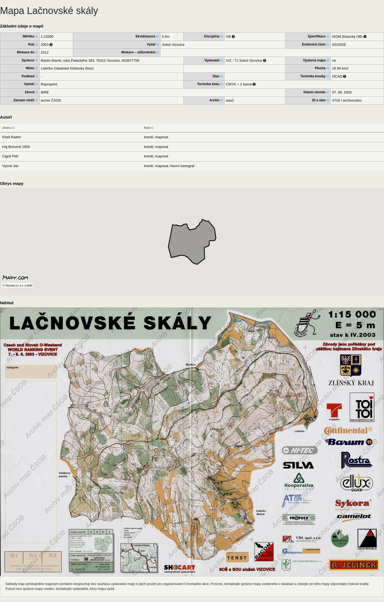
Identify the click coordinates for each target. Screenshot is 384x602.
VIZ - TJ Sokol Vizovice (244, 60)
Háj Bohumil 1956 (16, 147)
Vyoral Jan (10, 166)
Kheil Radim (11, 137)
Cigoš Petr (10, 156)
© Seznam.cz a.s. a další (18, 285)
